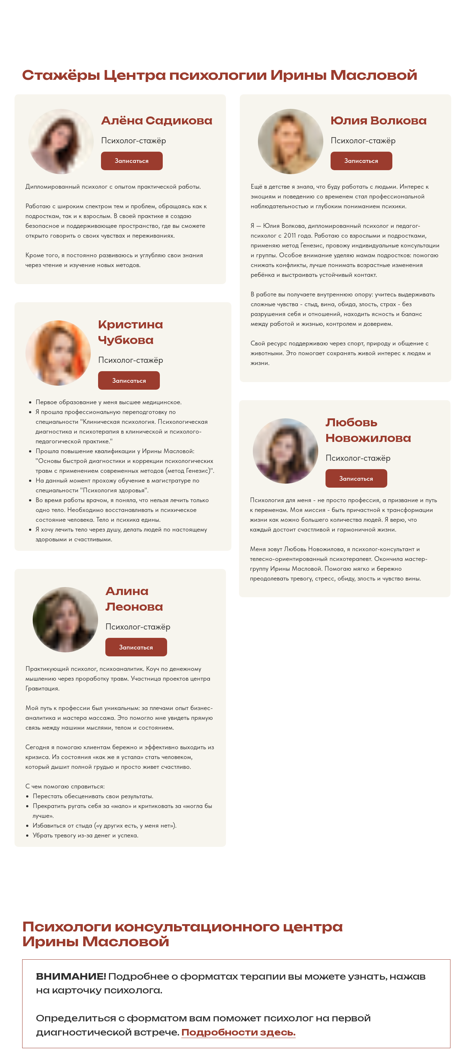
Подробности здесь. (238, 1032)
